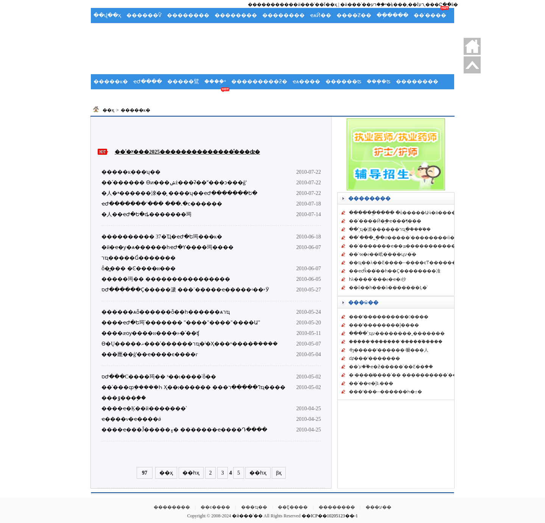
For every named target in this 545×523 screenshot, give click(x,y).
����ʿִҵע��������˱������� (397, 333)
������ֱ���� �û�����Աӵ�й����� (405, 212)
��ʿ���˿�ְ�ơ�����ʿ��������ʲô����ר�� (414, 237)
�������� (188, 15)
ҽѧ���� (306, 81)
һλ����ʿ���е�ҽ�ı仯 (377, 279)
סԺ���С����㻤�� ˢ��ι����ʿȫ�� (158, 377)
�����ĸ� (110, 81)
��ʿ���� (430, 15)
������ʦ (343, 81)
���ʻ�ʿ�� (216, 30)
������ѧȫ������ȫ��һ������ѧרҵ (165, 312)
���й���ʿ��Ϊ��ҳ (310, 4)
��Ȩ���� (293, 507)
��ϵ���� (215, 507)
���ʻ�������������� (388, 316)
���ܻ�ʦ (379, 81)
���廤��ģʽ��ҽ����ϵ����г (149, 354)
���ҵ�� (254, 507)
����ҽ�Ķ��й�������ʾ (144, 408)
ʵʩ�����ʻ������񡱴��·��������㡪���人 (388, 350)
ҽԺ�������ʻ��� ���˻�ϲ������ (161, 204)
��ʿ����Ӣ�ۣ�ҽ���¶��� (385, 221)
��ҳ (108, 110)
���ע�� (378, 507)
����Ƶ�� (353, 15)
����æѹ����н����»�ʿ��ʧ (150, 333)
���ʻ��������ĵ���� (384, 325)
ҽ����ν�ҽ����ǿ (131, 419)
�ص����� (472, 64)
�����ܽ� (180, 30)
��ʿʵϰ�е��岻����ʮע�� (382, 254)
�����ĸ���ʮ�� (130, 172)
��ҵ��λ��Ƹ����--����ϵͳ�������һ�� (411, 262)
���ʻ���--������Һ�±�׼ (385, 391)
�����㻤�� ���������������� (165, 279)
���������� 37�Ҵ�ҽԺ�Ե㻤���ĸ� (161, 237)
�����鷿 (183, 81)
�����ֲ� (109, 30)
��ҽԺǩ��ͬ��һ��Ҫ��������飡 (395, 271)
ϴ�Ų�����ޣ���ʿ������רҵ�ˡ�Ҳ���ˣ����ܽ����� (189, 344)
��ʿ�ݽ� (107, 97)
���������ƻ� (259, 81)
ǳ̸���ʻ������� (374, 358)
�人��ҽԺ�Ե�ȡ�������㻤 (146, 214)
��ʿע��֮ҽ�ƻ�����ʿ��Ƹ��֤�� (391, 366)
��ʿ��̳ (216, 97)
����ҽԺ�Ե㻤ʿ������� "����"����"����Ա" (180, 322)
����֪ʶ (215, 81)
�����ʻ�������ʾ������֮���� (395, 341)
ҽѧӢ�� (320, 15)
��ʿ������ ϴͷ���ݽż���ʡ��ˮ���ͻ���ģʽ (173, 182)
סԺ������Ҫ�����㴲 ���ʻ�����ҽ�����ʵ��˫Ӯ (185, 290)
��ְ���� (392, 15)
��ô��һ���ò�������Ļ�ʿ (388, 287)
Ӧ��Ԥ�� (145, 30)
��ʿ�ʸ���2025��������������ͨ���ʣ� (187, 152)
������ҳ (472, 46)
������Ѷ (144, 15)
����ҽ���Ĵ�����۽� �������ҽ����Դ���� (184, 430)
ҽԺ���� (147, 81)
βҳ (279, 473)
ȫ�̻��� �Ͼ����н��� (138, 268)
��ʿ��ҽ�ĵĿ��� (371, 383)
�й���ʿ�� (247, 515)
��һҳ (190, 473)
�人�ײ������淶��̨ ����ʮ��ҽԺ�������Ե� (179, 193)
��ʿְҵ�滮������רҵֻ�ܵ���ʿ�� (390, 229)
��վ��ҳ (107, 15)
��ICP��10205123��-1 (330, 515)
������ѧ (144, 97)
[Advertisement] (272, 55)
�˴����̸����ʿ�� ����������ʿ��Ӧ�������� (423, 375)
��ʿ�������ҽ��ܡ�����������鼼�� (409, 246)
